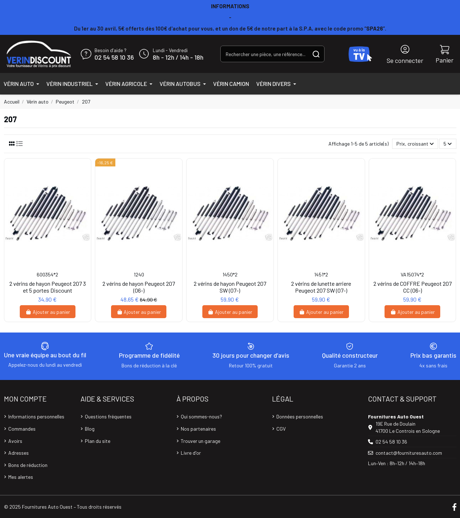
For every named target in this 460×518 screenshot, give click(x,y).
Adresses (18, 453)
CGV (281, 429)
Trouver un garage (200, 441)
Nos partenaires (198, 429)
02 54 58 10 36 (114, 57)
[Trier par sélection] (415, 144)
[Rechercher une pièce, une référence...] (316, 54)
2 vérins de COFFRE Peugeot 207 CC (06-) (412, 287)
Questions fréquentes (108, 416)
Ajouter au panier (47, 312)
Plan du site (97, 441)
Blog (90, 429)
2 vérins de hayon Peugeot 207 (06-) (138, 287)
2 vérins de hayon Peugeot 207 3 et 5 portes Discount (47, 287)
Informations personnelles (36, 416)
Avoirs (15, 441)
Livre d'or (191, 453)
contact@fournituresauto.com (409, 453)
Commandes (22, 429)
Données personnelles (299, 416)
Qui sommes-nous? (201, 416)
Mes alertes (20, 477)
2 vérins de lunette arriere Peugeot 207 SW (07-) (321, 287)
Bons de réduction (27, 465)
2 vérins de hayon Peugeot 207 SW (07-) (230, 287)
